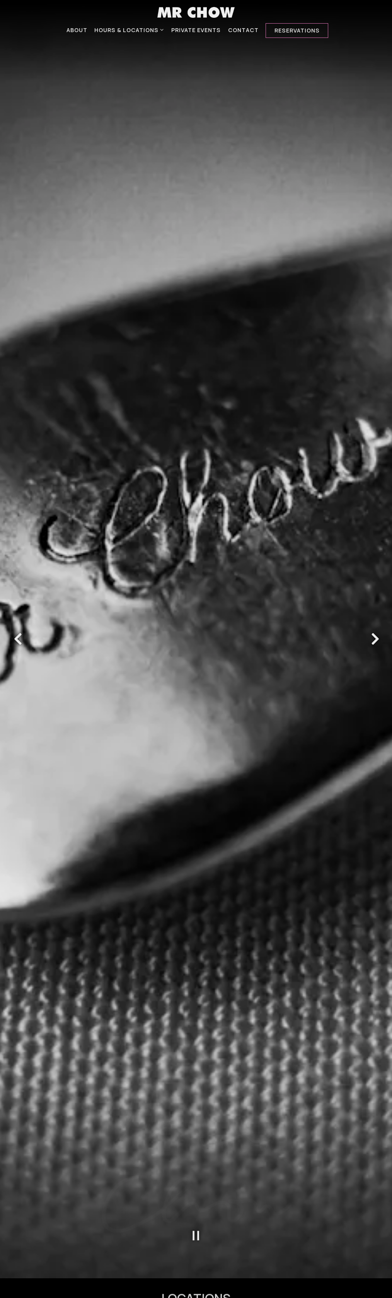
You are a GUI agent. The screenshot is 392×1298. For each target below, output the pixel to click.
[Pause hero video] (196, 1070)
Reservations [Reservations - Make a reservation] (297, 30)
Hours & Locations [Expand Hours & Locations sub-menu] (129, 30)
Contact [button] (243, 30)
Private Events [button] (196, 30)
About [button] (76, 30)
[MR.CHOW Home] (196, 11)
